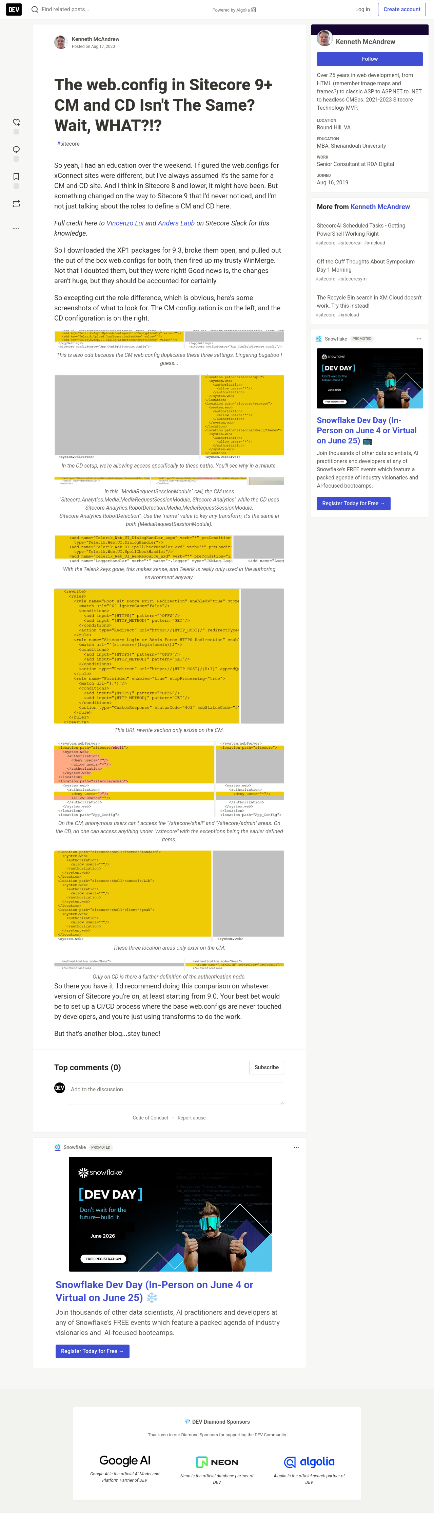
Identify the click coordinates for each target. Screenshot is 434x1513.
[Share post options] (16, 228)
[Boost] (16, 204)
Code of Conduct (151, 1117)
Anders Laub (176, 223)
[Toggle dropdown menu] (296, 1147)
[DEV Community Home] (13, 9)
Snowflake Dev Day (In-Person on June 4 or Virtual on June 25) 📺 (367, 430)
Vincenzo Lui (125, 223)
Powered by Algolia (234, 10)
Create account (401, 9)
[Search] (35, 9)
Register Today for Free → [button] (92, 1351)
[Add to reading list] (16, 180)
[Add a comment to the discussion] (176, 1094)
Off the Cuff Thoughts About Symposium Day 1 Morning (369, 270)
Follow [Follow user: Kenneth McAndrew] (370, 59)
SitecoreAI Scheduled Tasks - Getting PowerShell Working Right (369, 234)
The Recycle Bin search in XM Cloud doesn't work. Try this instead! (369, 306)
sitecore (68, 144)
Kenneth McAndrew (95, 39)
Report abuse (192, 1117)
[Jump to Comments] (16, 153)
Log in (362, 9)
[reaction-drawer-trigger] (16, 126)
